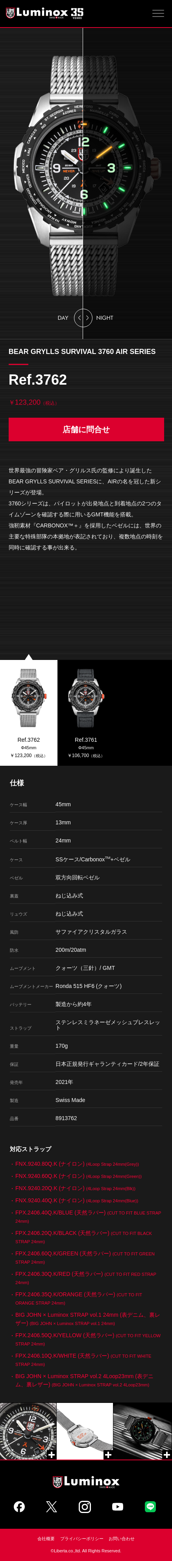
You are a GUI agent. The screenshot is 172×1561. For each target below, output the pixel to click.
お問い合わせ (122, 1538)
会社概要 (46, 1538)
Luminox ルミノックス (45, 13)
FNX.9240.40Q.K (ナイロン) (76, 1200)
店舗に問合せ (86, 429)
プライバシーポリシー (82, 1538)
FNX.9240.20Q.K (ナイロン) (75, 1188)
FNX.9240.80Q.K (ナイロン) (77, 1164)
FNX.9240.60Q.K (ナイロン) (78, 1176)
